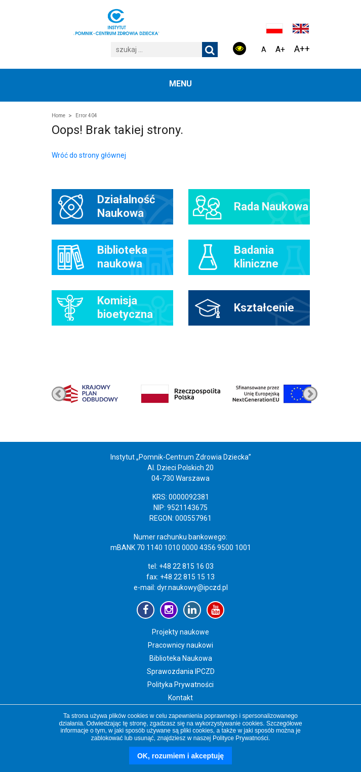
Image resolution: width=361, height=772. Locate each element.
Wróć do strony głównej (89, 155)
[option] (271, 394)
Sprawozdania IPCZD (181, 671)
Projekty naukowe (180, 632)
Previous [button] (310, 393)
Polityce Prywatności (240, 738)
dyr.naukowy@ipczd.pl (192, 587)
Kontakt (180, 698)
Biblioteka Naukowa (180, 658)
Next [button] (59, 393)
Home (58, 115)
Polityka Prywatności (180, 684)
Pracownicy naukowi (180, 645)
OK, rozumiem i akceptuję (180, 756)
